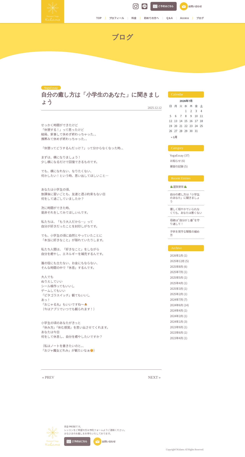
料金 (133, 18)
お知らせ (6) (177, 161)
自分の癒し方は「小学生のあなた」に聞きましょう (184, 197)
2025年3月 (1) (178, 288)
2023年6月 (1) (178, 332)
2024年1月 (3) (178, 321)
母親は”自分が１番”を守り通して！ (184, 222)
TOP (99, 18)
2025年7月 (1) (178, 272)
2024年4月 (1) (178, 310)
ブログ (200, 18)
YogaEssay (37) (179, 155)
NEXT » (154, 377)
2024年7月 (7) (178, 299)
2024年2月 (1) (178, 316)
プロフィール (116, 18)
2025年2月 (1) (178, 294)
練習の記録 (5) (179, 166)
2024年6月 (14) (179, 305)
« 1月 (174, 137)
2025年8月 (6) (178, 266)
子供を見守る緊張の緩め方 (184, 233)
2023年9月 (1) (178, 327)
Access (184, 18)
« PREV (48, 377)
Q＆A (169, 18)
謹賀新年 (178, 187)
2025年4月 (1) (178, 283)
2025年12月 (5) (179, 261)
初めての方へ (151, 18)
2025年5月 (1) (178, 277)
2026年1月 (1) (178, 255)
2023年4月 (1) (178, 338)
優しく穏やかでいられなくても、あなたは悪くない (186, 211)
